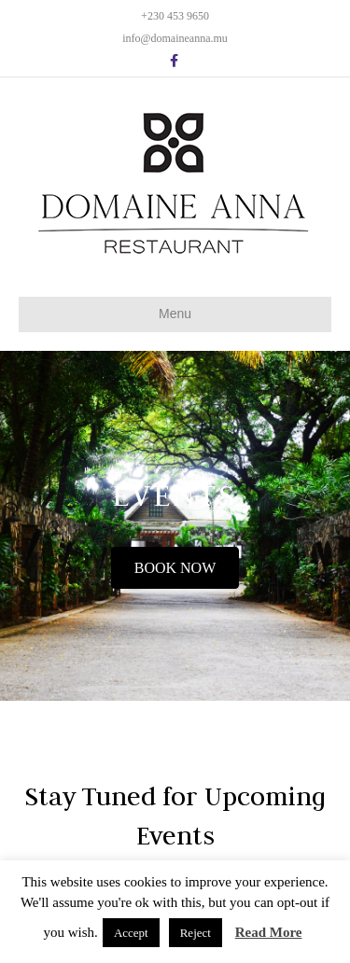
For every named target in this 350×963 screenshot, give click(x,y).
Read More (268, 932)
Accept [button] (131, 933)
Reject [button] (195, 933)
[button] (175, 568)
